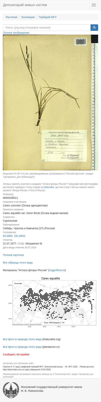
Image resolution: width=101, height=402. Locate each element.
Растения (11, 17)
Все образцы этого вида (18, 262)
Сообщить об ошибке (16, 354)
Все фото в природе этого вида (22, 339)
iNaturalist (49, 187)
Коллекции (28, 17)
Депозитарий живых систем (25, 5)
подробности (57, 270)
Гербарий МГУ (48, 17)
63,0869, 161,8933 (14, 235)
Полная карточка (13, 254)
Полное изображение (16, 32)
